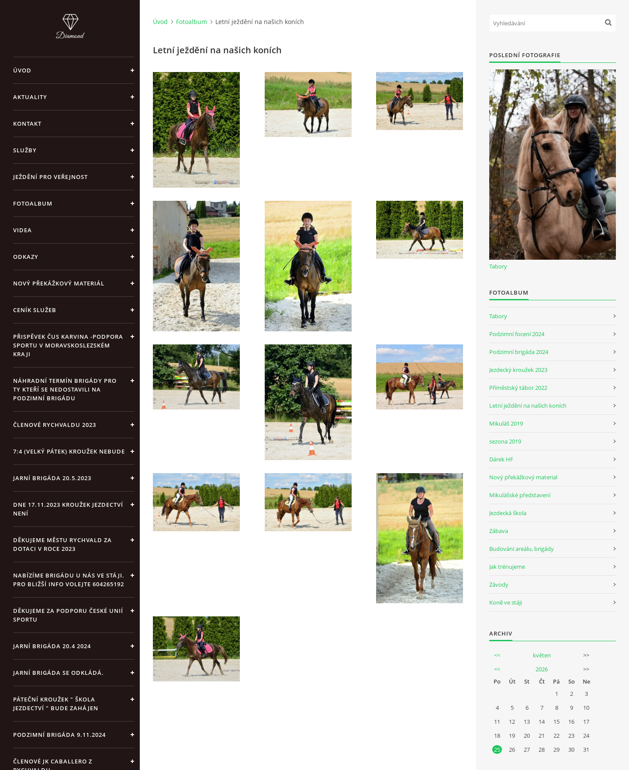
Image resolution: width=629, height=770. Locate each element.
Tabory (498, 266)
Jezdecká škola (507, 513)
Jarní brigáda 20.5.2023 (52, 478)
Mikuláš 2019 (506, 423)
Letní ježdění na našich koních (528, 405)
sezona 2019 (505, 441)
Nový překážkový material (523, 477)
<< (497, 655)
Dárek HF (501, 459)
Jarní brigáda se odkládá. (58, 673)
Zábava (498, 531)
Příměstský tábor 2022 (518, 388)
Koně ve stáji (505, 602)
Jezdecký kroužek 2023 (518, 370)
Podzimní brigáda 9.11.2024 (59, 735)
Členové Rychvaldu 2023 (54, 425)
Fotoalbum (32, 203)
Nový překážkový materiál (58, 283)
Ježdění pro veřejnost (50, 177)
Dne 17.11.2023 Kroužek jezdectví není (68, 509)
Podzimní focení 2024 (516, 334)
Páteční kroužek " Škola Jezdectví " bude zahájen (55, 703)
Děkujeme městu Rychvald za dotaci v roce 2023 (62, 544)
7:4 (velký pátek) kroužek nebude (69, 451)
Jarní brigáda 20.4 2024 (52, 646)
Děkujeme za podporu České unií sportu (68, 615)
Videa (22, 230)
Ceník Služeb (34, 310)
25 (497, 749)
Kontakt (27, 123)
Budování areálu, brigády (521, 549)
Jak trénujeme (507, 567)
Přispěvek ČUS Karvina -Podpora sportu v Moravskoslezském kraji (68, 345)
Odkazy (25, 257)
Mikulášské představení (519, 495)
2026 (542, 669)
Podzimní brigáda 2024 (518, 352)
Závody (498, 584)
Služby (25, 150)
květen (542, 655)
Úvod (22, 70)
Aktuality (30, 97)
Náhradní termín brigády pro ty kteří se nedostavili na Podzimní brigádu (65, 389)
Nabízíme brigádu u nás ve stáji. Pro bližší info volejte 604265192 (68, 579)
